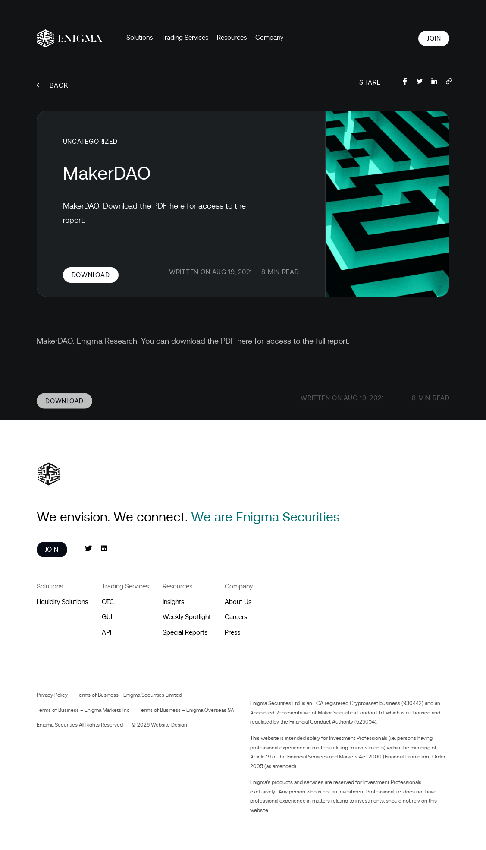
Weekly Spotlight (187, 616)
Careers (236, 616)
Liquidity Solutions (62, 601)
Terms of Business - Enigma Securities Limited (129, 695)
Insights (173, 601)
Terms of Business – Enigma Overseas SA (186, 710)
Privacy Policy (52, 695)
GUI (107, 616)
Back (53, 85)
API (106, 632)
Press (232, 632)
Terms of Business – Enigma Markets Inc (83, 710)
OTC (108, 601)
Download (91, 275)
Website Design (169, 725)
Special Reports (185, 632)
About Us (238, 601)
